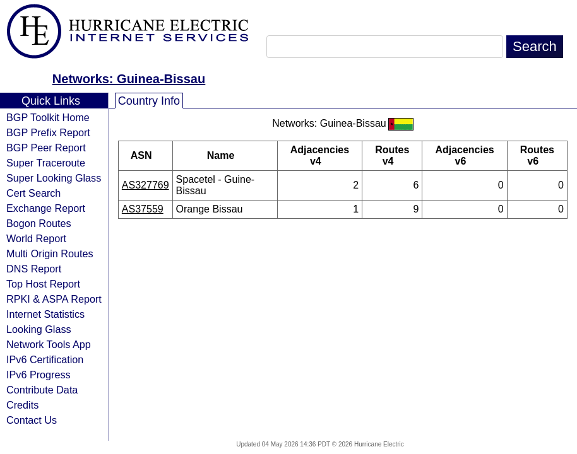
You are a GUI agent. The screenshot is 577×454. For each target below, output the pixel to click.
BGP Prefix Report (48, 132)
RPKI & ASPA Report (54, 299)
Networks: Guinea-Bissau (128, 79)
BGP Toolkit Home (48, 117)
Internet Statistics (45, 314)
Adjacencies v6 (464, 155)
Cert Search (33, 193)
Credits (22, 404)
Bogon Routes (38, 223)
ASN (145, 155)
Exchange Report (45, 208)
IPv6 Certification (44, 359)
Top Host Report (43, 283)
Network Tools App (48, 344)
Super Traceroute (45, 162)
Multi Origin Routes (49, 253)
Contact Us (31, 420)
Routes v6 (537, 155)
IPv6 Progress (38, 374)
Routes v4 (392, 155)
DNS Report (33, 268)
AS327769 (145, 185)
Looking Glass (38, 329)
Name (225, 155)
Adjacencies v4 (319, 155)
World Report (36, 238)
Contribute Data (42, 389)
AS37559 (143, 209)
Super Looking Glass (53, 177)
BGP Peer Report (46, 147)
